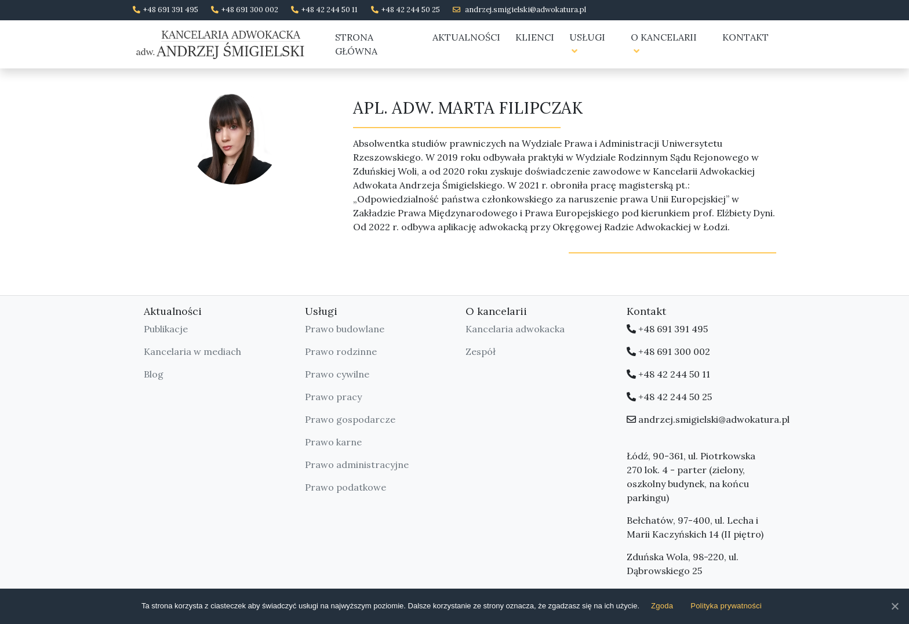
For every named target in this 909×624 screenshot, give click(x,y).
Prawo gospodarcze (350, 419)
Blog (153, 374)
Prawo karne (333, 442)
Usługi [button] (587, 43)
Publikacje (166, 329)
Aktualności (466, 37)
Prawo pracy (333, 396)
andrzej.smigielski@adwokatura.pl (525, 9)
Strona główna (356, 44)
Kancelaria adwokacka (515, 329)
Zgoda (662, 605)
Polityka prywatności (726, 605)
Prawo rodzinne (341, 351)
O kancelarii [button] (664, 43)
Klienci (534, 37)
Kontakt (745, 37)
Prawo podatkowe (345, 487)
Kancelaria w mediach (192, 351)
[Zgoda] (894, 606)
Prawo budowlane (344, 329)
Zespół (481, 351)
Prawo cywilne (337, 374)
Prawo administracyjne (357, 464)
